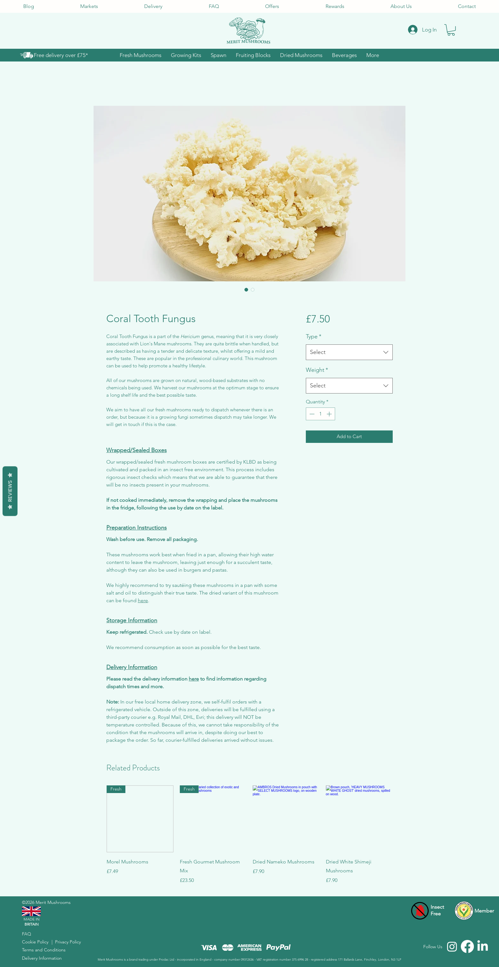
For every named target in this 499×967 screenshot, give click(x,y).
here (143, 600)
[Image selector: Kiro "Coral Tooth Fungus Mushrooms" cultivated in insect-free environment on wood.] (253, 289)
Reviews (10, 491)
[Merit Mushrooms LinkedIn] (482, 946)
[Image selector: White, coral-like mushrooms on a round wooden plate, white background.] (246, 289)
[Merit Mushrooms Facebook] (467, 946)
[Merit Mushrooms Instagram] (452, 946)
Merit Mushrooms (53, 902)
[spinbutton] (320, 414)
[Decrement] (311, 414)
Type (313, 336)
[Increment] (329, 414)
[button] (451, 30)
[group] (249, 834)
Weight (317, 369)
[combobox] (349, 352)
